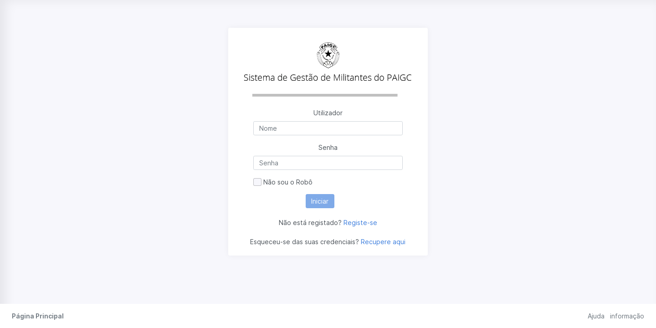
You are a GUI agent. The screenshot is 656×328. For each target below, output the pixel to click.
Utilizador (328, 113)
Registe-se (360, 222)
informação (627, 316)
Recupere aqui (383, 242)
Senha (328, 147)
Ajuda (596, 316)
